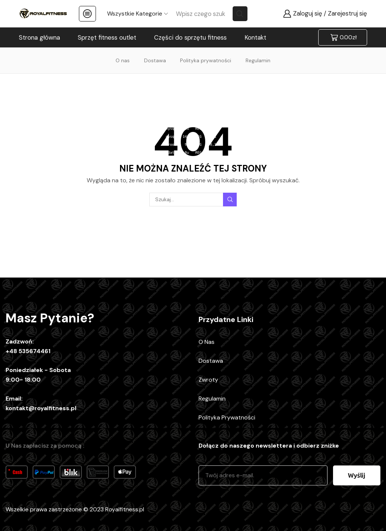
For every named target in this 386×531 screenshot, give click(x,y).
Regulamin (258, 60)
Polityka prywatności (205, 60)
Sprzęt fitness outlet (107, 37)
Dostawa (155, 60)
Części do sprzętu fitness (190, 37)
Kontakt (255, 37)
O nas (123, 60)
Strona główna (39, 37)
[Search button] (240, 13)
